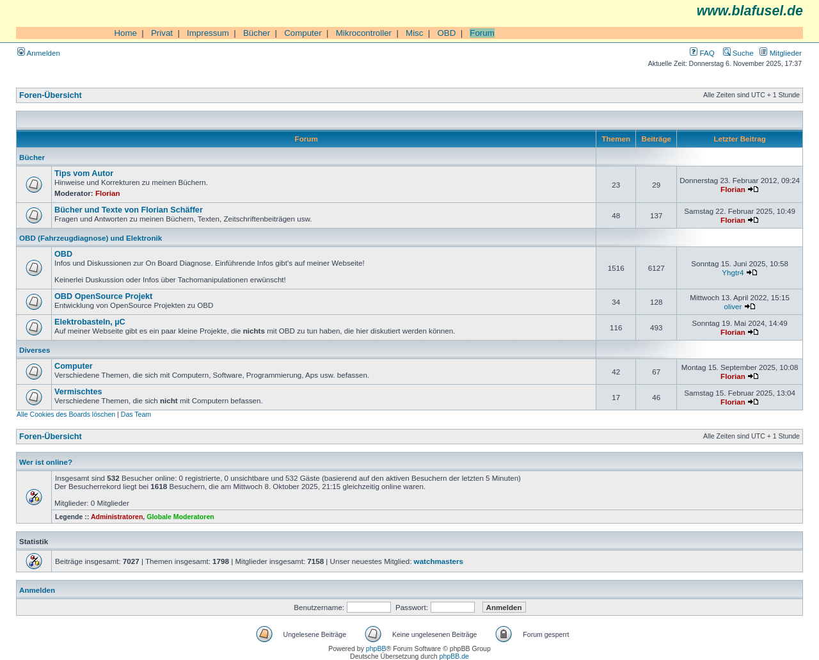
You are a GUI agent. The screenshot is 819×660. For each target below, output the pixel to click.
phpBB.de (454, 656)
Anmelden (38, 53)
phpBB (376, 648)
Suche (738, 53)
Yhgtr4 (732, 272)
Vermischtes (78, 391)
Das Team (136, 414)
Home (125, 33)
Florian (107, 193)
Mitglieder (780, 53)
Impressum (208, 33)
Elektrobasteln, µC (89, 322)
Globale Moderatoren (180, 516)
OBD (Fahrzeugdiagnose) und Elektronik (90, 238)
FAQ (702, 53)
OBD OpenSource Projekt (103, 296)
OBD (446, 33)
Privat (162, 33)
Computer (303, 33)
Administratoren (117, 516)
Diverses (34, 350)
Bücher (256, 33)
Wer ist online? (45, 462)
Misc (414, 33)
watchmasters (438, 561)
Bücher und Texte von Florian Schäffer (128, 209)
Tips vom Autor (83, 173)
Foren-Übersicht (50, 95)
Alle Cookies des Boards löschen (66, 414)
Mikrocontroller (364, 33)
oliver (733, 306)
